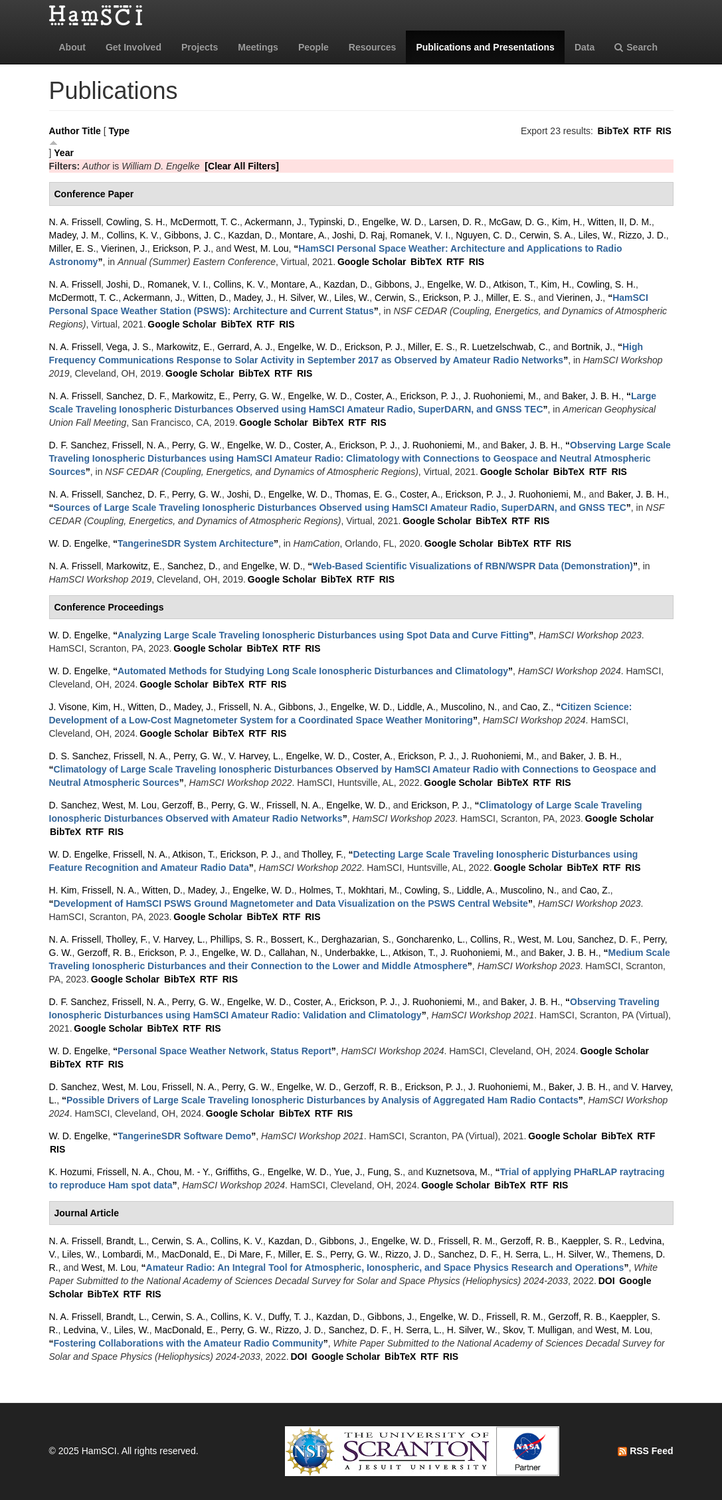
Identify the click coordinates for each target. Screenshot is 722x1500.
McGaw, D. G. (518, 222)
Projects (199, 47)
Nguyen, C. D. (485, 235)
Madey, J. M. (75, 235)
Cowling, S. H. (135, 222)
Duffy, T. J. (290, 1316)
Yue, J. (348, 1172)
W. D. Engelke (78, 543)
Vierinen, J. (124, 248)
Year (64, 152)
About (72, 47)
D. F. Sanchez (78, 445)
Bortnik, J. (591, 346)
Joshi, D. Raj (358, 235)
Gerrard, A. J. (244, 346)
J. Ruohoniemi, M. (501, 396)
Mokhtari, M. (373, 890)
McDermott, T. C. (205, 222)
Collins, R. (491, 939)
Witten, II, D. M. (620, 222)
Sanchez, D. (192, 566)
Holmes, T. (321, 890)
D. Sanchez (73, 805)
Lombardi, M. (129, 1254)
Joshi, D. (124, 284)
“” (360, 458)
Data (584, 47)
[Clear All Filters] (242, 166)
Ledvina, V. (86, 1330)
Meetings (258, 47)
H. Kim (63, 890)
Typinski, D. (333, 222)
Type (119, 131)
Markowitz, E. (184, 346)
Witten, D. (208, 297)
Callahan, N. (293, 952)
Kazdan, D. (251, 235)
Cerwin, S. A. (546, 235)
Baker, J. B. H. (591, 396)
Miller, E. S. (72, 248)
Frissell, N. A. (139, 445)
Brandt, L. (126, 1241)
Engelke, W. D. (393, 222)
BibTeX (613, 131)
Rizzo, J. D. (642, 235)
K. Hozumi (70, 1172)
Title (91, 131)
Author (64, 131)
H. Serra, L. (527, 1254)
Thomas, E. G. (365, 494)
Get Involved (133, 47)
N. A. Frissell (75, 222)
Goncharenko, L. (431, 939)
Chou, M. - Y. (183, 1172)
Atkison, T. (514, 284)
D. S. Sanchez (79, 756)
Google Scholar (371, 261)
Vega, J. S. (128, 346)
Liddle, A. (416, 707)
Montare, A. (303, 235)
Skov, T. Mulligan (538, 1330)
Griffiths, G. (238, 1172)
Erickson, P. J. (182, 248)
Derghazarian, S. (356, 939)
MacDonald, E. (192, 1254)
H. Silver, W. (303, 297)
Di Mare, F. (250, 1254)
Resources (373, 47)
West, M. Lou (261, 248)
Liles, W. (596, 235)
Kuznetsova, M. (458, 1172)
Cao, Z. (535, 707)
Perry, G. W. (257, 396)
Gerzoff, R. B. (105, 952)
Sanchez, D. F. (136, 396)
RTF (642, 131)
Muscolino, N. (469, 707)
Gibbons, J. (398, 284)
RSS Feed (645, 1451)
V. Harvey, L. (254, 756)
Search (636, 47)
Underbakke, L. (356, 952)
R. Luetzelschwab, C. (504, 346)
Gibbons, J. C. (193, 235)
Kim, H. (567, 222)
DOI (606, 1280)
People (313, 47)
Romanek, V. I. (420, 235)
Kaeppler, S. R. (592, 1241)
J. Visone (68, 707)
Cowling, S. (428, 890)
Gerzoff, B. (184, 805)
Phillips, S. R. (238, 939)
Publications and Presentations (485, 47)
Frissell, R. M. (467, 1241)
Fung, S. (385, 1172)
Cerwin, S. (396, 297)
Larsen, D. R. (456, 222)
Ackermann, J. (274, 222)
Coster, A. (375, 396)
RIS (663, 131)
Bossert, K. (293, 939)
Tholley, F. (322, 854)
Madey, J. (254, 297)
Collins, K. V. (132, 235)
